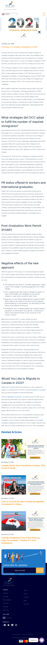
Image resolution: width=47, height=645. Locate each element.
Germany (5, 610)
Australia (5, 596)
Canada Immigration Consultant (35, 390)
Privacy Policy (17, 634)
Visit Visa (5, 603)
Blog (25, 600)
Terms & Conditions (27, 634)
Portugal (5, 606)
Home (25, 590)
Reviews (26, 604)
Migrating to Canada (7, 387)
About (25, 594)
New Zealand (7, 600)
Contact (26, 597)
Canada (5, 593)
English (6, 14)
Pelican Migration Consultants (12, 397)
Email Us (9, 617)
